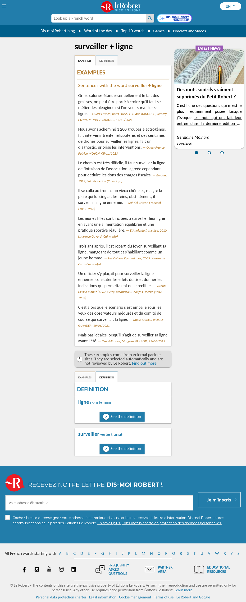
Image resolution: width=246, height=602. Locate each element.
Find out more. (145, 363)
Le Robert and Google (193, 597)
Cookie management (135, 597)
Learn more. (183, 590)
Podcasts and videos (190, 30)
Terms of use (164, 597)
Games (158, 30)
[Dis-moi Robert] (174, 18)
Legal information (102, 597)
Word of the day (96, 30)
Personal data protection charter (61, 597)
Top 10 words (130, 30)
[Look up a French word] (150, 18)
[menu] (4, 6)
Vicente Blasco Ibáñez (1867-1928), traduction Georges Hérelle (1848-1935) (122, 292)
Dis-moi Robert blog (55, 30)
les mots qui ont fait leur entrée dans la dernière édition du (209, 123)
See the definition (125, 416)
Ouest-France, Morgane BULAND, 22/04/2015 (133, 341)
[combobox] (98, 18)
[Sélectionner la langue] (230, 6)
